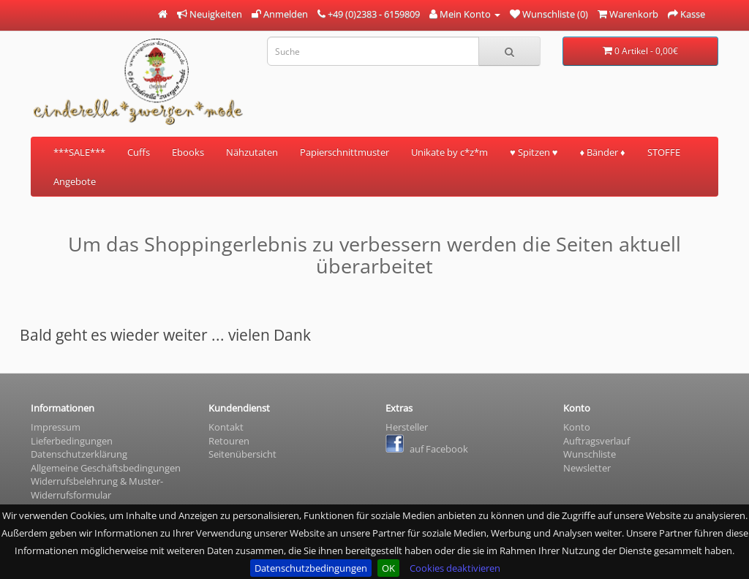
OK (388, 568)
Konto (576, 427)
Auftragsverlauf (596, 440)
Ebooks (188, 152)
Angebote (74, 181)
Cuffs (138, 152)
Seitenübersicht (242, 454)
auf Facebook (426, 448)
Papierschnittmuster (344, 152)
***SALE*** (79, 152)
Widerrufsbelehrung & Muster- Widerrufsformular (97, 488)
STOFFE (663, 152)
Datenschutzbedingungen (311, 568)
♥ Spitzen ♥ (533, 152)
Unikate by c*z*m (449, 152)
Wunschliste (589, 454)
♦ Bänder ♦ (602, 152)
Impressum (55, 427)
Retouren (228, 440)
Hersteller (406, 427)
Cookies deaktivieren (455, 568)
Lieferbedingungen (72, 440)
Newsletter (587, 467)
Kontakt (226, 427)
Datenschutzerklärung (79, 454)
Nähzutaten (252, 152)
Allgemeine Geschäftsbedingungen (106, 467)
